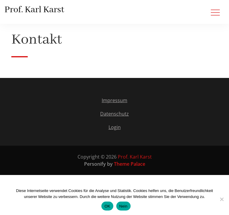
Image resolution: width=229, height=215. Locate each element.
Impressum (114, 100)
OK (107, 206)
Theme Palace (129, 164)
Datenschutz (114, 113)
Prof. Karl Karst (34, 10)
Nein (123, 206)
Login (115, 127)
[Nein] (222, 199)
